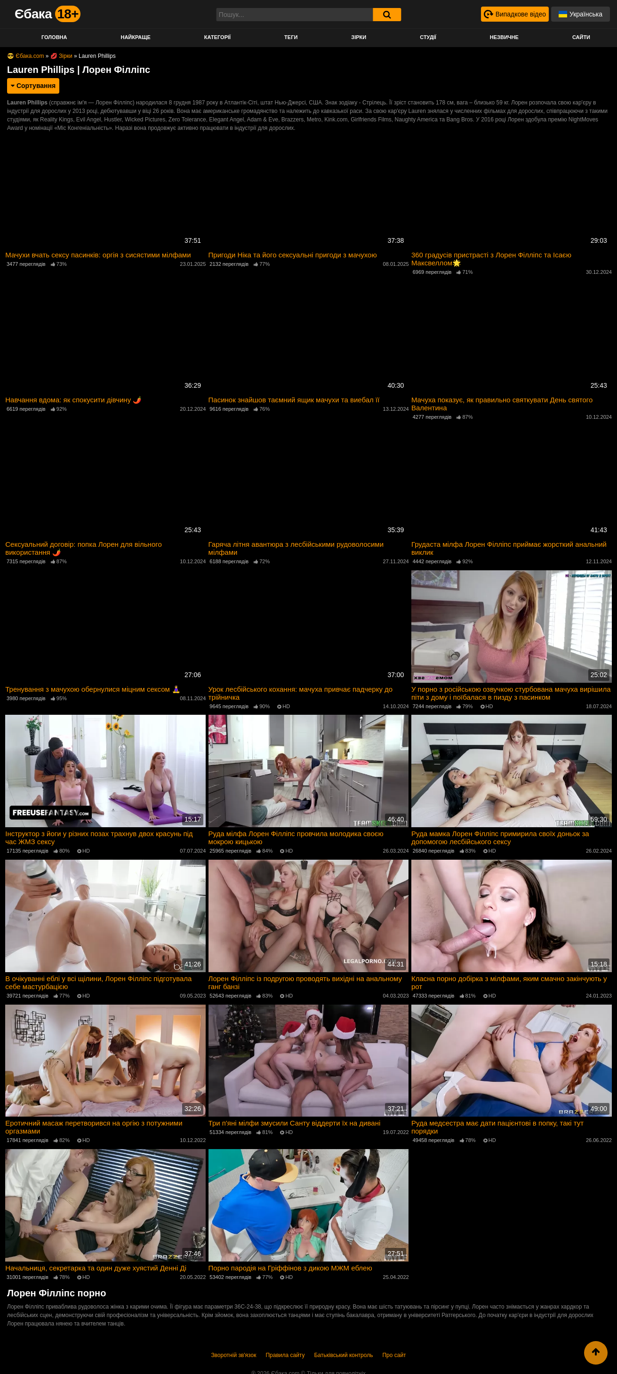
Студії (428, 37)
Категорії (217, 37)
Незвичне (504, 37)
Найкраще (135, 37)
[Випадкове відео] (515, 14)
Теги (290, 37)
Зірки (358, 37)
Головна (54, 37)
